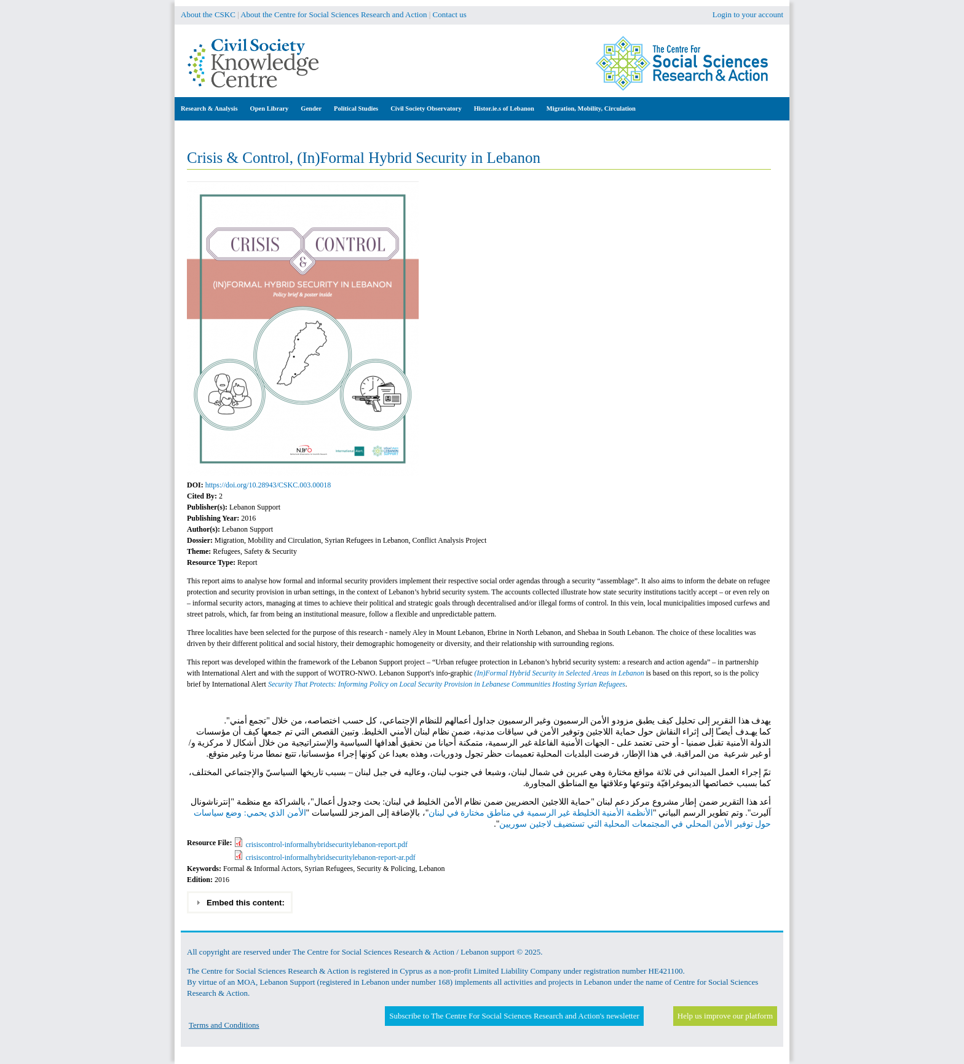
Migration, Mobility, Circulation (591, 108)
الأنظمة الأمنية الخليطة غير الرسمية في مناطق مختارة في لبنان (541, 813)
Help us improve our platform (725, 1015)
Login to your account (748, 14)
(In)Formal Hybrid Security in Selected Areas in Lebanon (559, 673)
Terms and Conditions (224, 1025)
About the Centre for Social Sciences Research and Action (333, 14)
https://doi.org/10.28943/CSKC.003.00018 (268, 485)
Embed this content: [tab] (240, 902)
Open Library (269, 108)
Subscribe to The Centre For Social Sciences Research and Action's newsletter (514, 1015)
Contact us (450, 14)
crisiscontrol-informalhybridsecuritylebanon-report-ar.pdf (330, 857)
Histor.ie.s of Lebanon (504, 108)
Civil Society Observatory (425, 108)
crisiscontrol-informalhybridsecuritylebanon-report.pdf (326, 844)
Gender (311, 108)
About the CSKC (208, 14)
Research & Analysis (209, 108)
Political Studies (356, 108)
